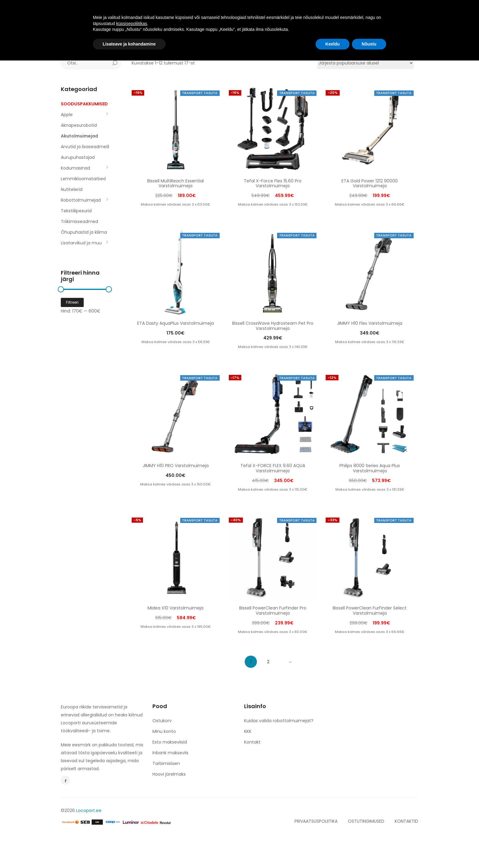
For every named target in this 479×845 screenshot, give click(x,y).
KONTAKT (308, 13)
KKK (247, 731)
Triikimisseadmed (79, 221)
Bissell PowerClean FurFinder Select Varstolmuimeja (370, 610)
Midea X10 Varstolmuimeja (175, 608)
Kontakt (252, 742)
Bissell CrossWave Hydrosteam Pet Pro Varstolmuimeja (272, 325)
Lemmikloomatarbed (83, 179)
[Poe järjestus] (365, 63)
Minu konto (164, 731)
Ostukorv (162, 721)
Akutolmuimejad (79, 136)
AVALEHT (139, 13)
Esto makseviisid (169, 742)
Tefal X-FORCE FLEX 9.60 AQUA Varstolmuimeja (272, 468)
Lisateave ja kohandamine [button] (129, 828)
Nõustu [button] (369, 828)
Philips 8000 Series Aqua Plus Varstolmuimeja (369, 468)
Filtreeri (72, 302)
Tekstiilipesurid (76, 211)
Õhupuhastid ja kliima (84, 232)
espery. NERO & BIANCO (258, 13)
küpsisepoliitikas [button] (131, 807)
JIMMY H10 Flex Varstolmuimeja (369, 323)
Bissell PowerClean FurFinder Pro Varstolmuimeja (272, 610)
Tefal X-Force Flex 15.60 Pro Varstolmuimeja (273, 183)
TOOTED (172, 13)
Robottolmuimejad (81, 200)
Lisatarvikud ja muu (81, 243)
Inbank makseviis (170, 753)
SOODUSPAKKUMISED (84, 104)
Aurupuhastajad (78, 157)
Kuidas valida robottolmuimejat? (278, 721)
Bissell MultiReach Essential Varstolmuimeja (175, 183)
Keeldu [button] (332, 828)
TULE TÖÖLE (207, 13)
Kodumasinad (75, 168)
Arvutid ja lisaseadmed (85, 147)
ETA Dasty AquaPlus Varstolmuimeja (175, 323)
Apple (67, 115)
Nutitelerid (71, 189)
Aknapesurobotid (79, 125)
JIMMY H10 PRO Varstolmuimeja (176, 466)
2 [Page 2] (268, 662)
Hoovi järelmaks (169, 774)
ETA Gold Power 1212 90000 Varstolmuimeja (370, 183)
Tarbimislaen (166, 763)
